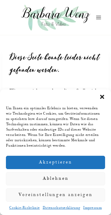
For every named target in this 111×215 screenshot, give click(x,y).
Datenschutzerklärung (61, 208)
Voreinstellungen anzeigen (55, 195)
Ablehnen (56, 178)
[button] (102, 97)
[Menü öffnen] (98, 17)
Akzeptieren (55, 162)
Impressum (92, 208)
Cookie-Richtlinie (24, 208)
